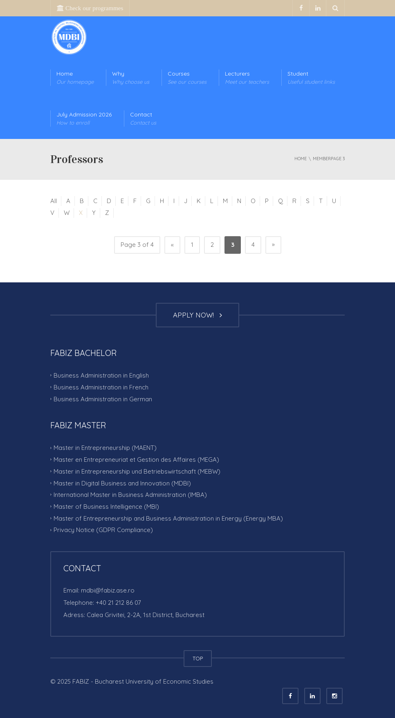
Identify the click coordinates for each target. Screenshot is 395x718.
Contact (143, 119)
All (53, 201)
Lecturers (247, 78)
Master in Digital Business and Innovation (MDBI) (122, 483)
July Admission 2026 (84, 119)
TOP (198, 658)
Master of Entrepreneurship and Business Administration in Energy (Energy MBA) (168, 518)
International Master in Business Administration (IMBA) (130, 495)
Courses (187, 78)
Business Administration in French (101, 387)
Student (311, 78)
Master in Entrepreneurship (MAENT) (105, 448)
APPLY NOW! (197, 315)
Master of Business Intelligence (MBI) (106, 506)
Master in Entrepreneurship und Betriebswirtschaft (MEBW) (137, 471)
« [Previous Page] (172, 244)
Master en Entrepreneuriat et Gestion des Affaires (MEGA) (136, 459)
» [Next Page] (273, 244)
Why (130, 78)
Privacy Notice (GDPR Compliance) (103, 530)
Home (75, 78)
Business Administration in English (101, 375)
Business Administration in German (103, 399)
